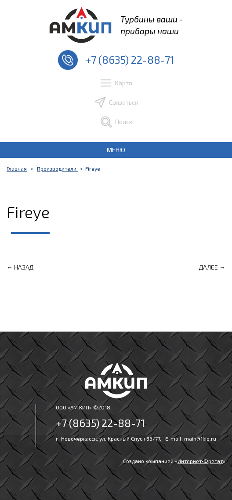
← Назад (20, 267)
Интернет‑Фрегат (200, 461)
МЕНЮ (116, 149)
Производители (57, 168)
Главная (17, 168)
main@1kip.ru (200, 438)
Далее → (212, 267)
